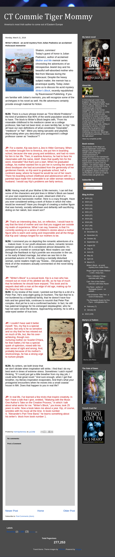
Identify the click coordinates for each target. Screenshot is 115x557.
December (91, 232)
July (89, 249)
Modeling (32, 532)
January (90, 310)
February (91, 306)
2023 (87, 205)
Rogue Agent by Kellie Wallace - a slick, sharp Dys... (98, 272)
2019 (87, 219)
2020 (87, 215)
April (89, 259)
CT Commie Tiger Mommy (48, 17)
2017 (87, 226)
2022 (87, 209)
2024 (87, 202)
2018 (87, 222)
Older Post (69, 510)
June (89, 252)
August (90, 245)
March (89, 262)
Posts (87, 184)
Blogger (78, 549)
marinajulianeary (92, 96)
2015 (87, 314)
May (89, 256)
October (90, 239)
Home (40, 510)
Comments (89, 188)
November (91, 235)
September (91, 242)
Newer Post (11, 510)
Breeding (11, 532)
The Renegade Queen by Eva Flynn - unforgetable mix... (98, 301)
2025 (87, 198)
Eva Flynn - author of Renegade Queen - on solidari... (96, 289)
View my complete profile (91, 139)
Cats (21, 531)
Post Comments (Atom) (25, 516)
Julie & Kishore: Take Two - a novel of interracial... (98, 296)
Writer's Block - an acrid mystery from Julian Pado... (98, 266)
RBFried (61, 549)
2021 (87, 212)
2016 (87, 229)
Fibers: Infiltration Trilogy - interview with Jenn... (97, 277)
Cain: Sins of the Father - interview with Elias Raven (98, 283)
